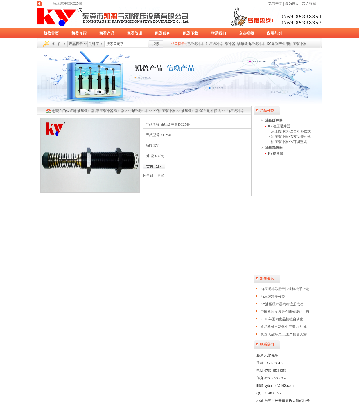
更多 (160, 176)
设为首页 (292, 3)
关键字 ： (96, 44)
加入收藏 (309, 3)
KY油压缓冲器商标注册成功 (282, 304)
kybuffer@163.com (279, 386)
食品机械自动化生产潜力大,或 (284, 327)
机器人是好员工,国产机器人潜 (284, 334)
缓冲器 (230, 44)
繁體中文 (275, 3)
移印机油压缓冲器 (251, 44)
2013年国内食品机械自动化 (282, 319)
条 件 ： (59, 44)
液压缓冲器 (195, 44)
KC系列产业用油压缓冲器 (286, 44)
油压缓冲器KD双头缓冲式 (291, 137)
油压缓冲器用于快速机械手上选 (285, 289)
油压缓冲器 (214, 44)
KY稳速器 (275, 153)
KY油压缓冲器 (279, 126)
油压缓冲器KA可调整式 (289, 142)
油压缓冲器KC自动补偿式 (291, 131)
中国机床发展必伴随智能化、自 (285, 312)
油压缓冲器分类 (273, 297)
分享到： (150, 176)
